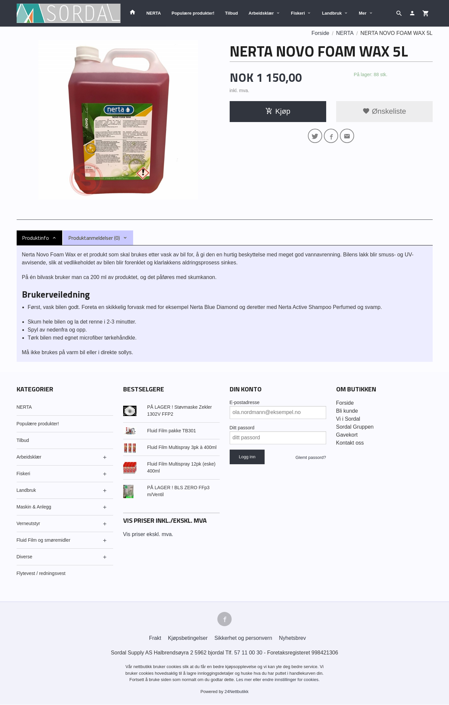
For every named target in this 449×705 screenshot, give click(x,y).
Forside (320, 33)
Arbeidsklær (261, 13)
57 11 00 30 (248, 653)
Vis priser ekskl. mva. (148, 534)
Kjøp (277, 111)
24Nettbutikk (237, 691)
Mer (362, 13)
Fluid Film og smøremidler (44, 540)
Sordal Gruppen (355, 427)
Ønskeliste (384, 111)
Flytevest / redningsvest (41, 573)
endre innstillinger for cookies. (291, 679)
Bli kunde (347, 411)
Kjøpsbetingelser (188, 638)
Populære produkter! (192, 13)
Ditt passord (242, 427)
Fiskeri (298, 13)
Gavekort (347, 435)
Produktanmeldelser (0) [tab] (94, 238)
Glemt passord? (311, 457)
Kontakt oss (350, 443)
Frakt (155, 638)
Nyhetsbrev (292, 638)
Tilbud (231, 13)
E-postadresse (245, 402)
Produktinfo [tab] (35, 238)
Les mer (244, 679)
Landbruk (331, 13)
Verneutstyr (28, 523)
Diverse (24, 556)
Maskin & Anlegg (34, 506)
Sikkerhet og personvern (243, 638)
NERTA (153, 13)
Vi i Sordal (348, 419)
